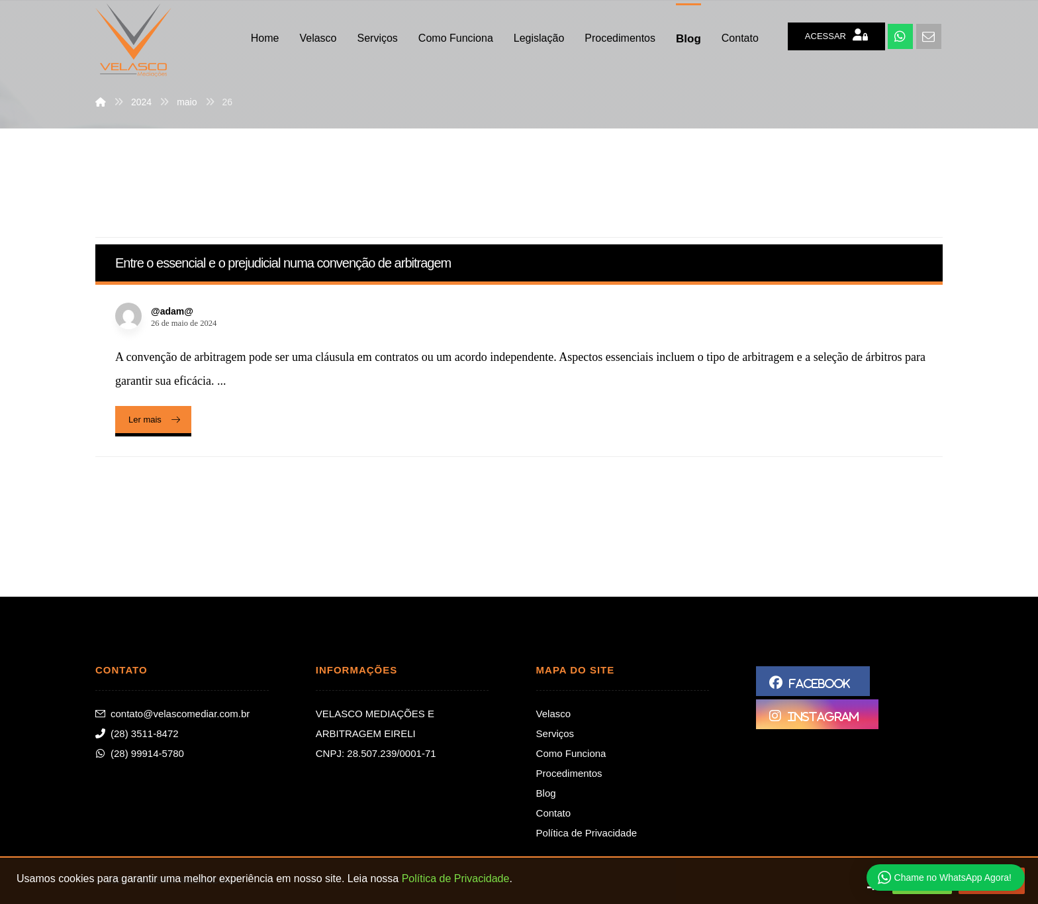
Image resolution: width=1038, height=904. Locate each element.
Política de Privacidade (586, 832)
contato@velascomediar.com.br (172, 713)
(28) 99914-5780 (139, 753)
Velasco (553, 713)
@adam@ (172, 311)
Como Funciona (571, 753)
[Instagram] (817, 714)
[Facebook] (813, 681)
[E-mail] (928, 36)
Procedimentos (569, 773)
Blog (546, 793)
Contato (553, 813)
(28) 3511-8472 (137, 733)
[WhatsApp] (900, 36)
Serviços (555, 733)
